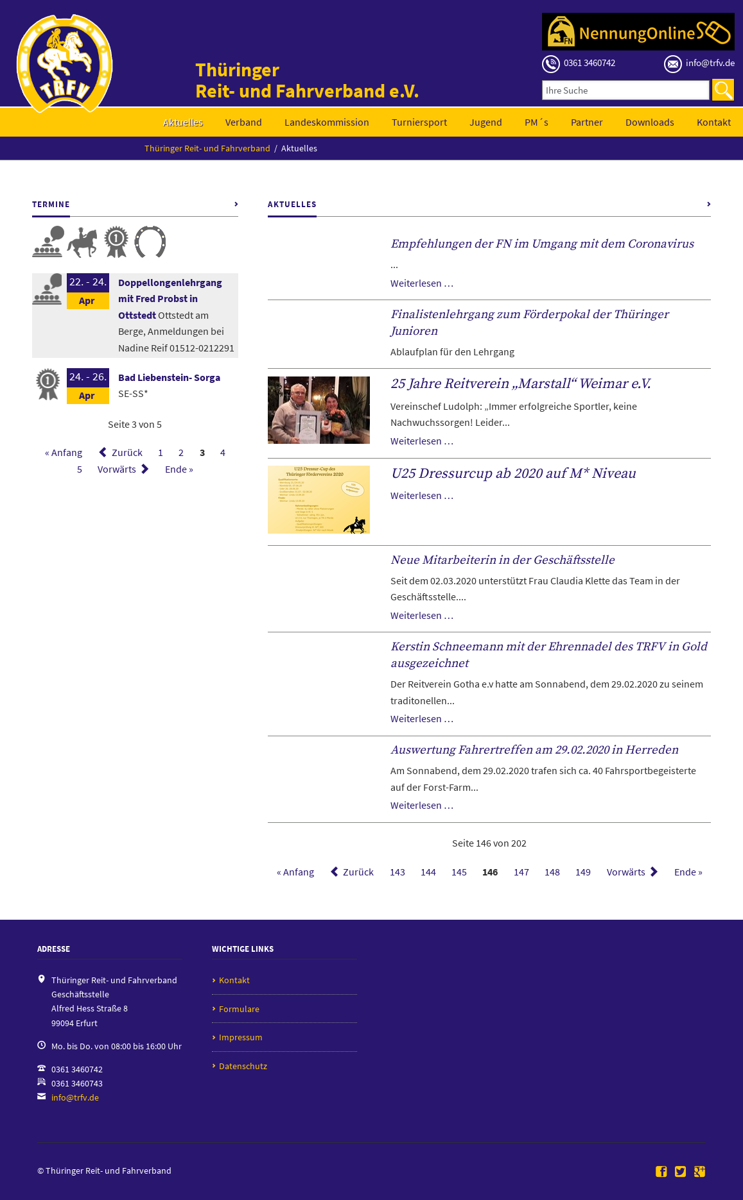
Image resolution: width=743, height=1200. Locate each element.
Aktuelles (183, 121)
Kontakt (714, 121)
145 (459, 871)
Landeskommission (326, 121)
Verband (243, 121)
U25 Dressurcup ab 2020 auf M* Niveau (513, 473)
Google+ (700, 1172)
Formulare (239, 1009)
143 (397, 871)
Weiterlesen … (421, 282)
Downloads (649, 121)
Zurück (127, 452)
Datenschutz (243, 1066)
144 (428, 871)
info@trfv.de (75, 1097)
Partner (587, 121)
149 (583, 871)
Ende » (179, 468)
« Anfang (63, 452)
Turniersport (419, 121)
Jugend (485, 121)
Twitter (680, 1172)
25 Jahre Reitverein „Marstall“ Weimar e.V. (520, 384)
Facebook (661, 1172)
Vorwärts (117, 468)
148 (552, 871)
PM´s (536, 121)
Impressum (241, 1037)
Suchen (723, 89)
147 (521, 871)
